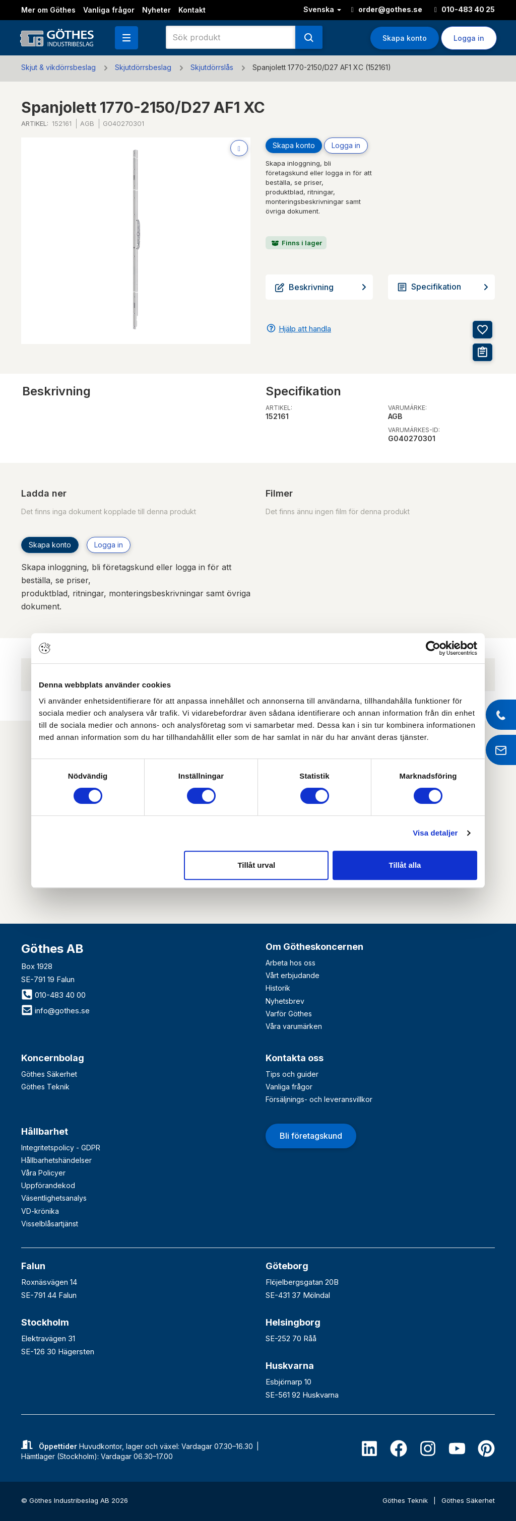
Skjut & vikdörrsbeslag (58, 67)
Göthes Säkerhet (49, 1074)
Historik (278, 988)
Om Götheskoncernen (314, 946)
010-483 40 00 (53, 995)
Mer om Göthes (48, 10)
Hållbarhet (44, 1131)
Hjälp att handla (305, 328)
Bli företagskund (311, 1136)
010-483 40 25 (464, 9)
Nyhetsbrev (285, 1001)
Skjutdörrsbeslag (143, 67)
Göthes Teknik (45, 1086)
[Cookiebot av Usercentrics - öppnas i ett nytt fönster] (433, 648)
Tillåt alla (405, 865)
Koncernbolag (52, 1058)
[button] (126, 37)
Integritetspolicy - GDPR (60, 1147)
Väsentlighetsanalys (54, 1198)
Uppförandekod (48, 1185)
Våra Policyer (43, 1172)
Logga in (469, 38)
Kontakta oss (295, 1058)
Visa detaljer (435, 832)
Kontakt (192, 10)
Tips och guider (292, 1074)
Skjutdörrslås (211, 67)
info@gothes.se (55, 1010)
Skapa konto (404, 38)
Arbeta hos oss (290, 962)
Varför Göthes (289, 1013)
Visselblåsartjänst (49, 1223)
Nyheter (156, 10)
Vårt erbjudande (292, 975)
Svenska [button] (322, 9)
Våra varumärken (294, 1026)
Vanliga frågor (109, 10)
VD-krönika (40, 1211)
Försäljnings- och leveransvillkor (319, 1099)
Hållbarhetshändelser (56, 1160)
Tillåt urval (256, 865)
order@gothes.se (386, 9)
